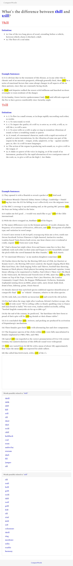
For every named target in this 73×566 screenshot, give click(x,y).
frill (6, 509)
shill (7, 405)
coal (7, 439)
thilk (7, 402)
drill (7, 521)
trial (7, 517)
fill (6, 458)
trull (7, 483)
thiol (7, 421)
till (6, 417)
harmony (9, 551)
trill (5, 16)
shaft (7, 455)
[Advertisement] (36, 57)
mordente (9, 540)
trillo (7, 543)
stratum (8, 451)
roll (6, 524)
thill (59, 12)
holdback (9, 436)
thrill (7, 398)
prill (7, 506)
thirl (7, 424)
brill (7, 487)
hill (6, 409)
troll (7, 502)
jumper (8, 462)
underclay (9, 447)
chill (7, 432)
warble (8, 547)
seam (7, 443)
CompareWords (10, 2)
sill (6, 466)
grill (7, 491)
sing (7, 536)
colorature (9, 528)
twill (7, 428)
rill (6, 479)
